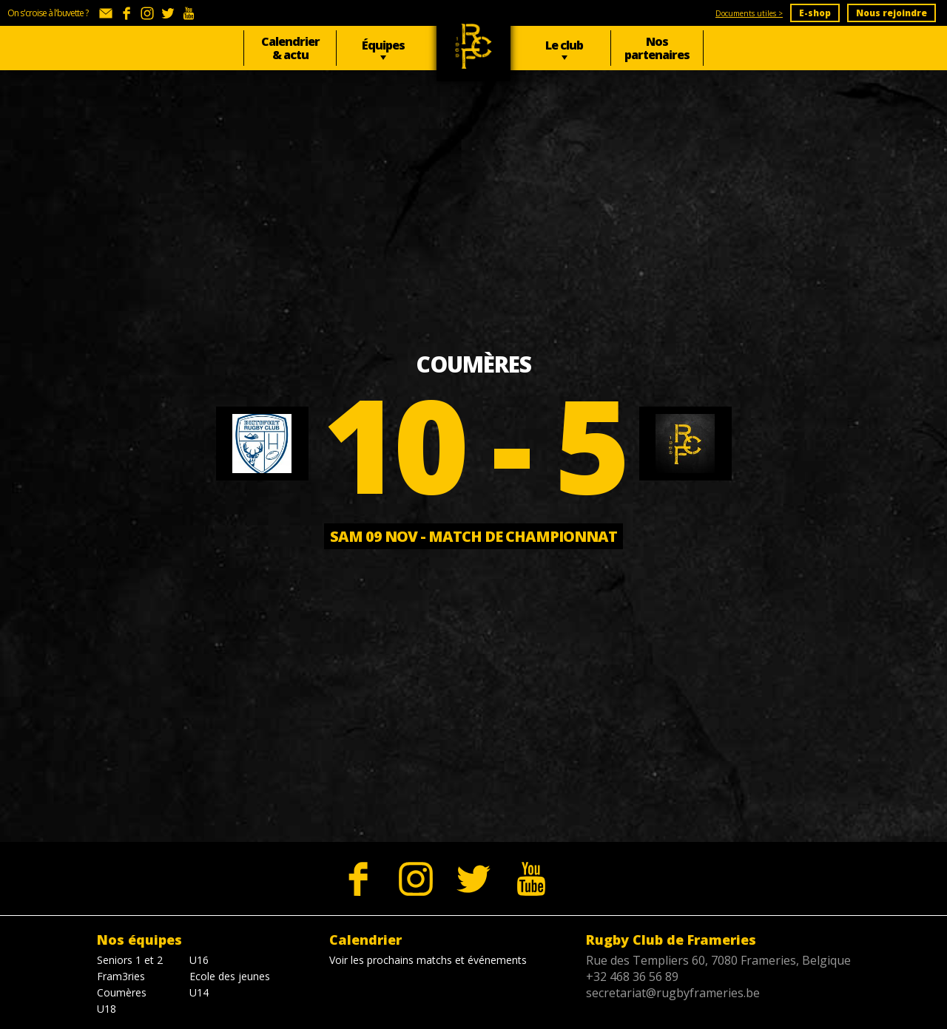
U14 (199, 992)
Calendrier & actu (290, 48)
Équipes (383, 45)
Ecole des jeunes (229, 976)
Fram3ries (121, 976)
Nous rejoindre (891, 13)
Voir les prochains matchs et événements (428, 960)
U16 (199, 960)
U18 (106, 1009)
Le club (564, 45)
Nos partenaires (657, 48)
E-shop (815, 13)
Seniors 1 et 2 (130, 960)
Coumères (121, 992)
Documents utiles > (749, 13)
